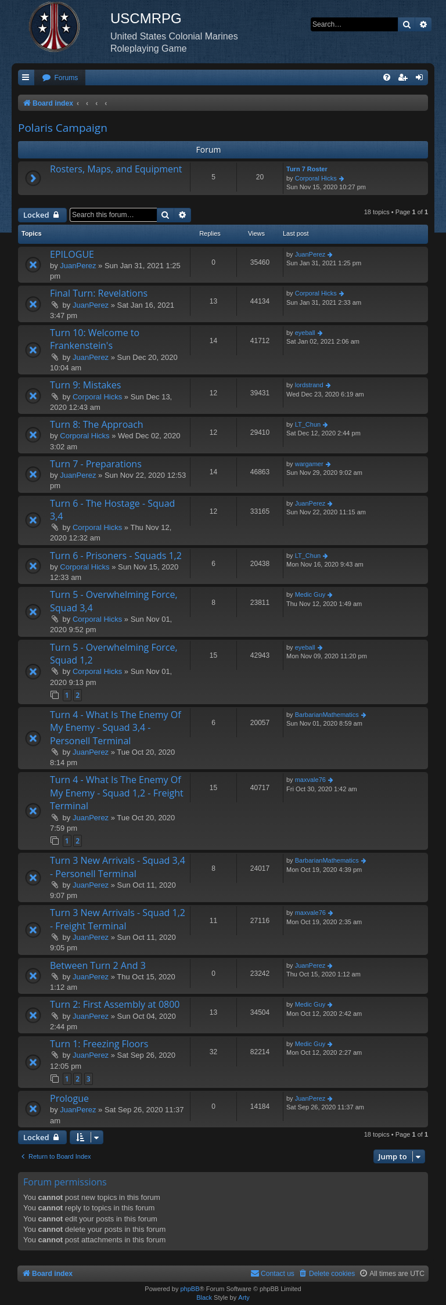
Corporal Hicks (316, 178)
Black (204, 1297)
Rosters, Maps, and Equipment (116, 169)
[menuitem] (60, 78)
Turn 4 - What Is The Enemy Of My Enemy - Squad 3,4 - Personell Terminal (115, 727)
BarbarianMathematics (327, 714)
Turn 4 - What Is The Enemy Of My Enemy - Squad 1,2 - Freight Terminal (117, 792)
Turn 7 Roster (307, 168)
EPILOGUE (72, 254)
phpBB (189, 1288)
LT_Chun (308, 424)
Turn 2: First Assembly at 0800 (114, 1004)
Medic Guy (310, 594)
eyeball (305, 332)
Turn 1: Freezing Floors (99, 1043)
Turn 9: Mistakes (85, 384)
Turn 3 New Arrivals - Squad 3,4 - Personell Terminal (117, 866)
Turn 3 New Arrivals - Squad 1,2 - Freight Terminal (117, 919)
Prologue (69, 1098)
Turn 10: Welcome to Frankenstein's (94, 339)
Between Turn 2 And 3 (98, 965)
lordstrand (309, 384)
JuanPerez (78, 265)
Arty (244, 1297)
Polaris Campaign (62, 127)
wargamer (309, 463)
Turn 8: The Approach (96, 424)
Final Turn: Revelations (99, 293)
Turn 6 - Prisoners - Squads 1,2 (116, 555)
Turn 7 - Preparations (96, 463)
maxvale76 (310, 779)
